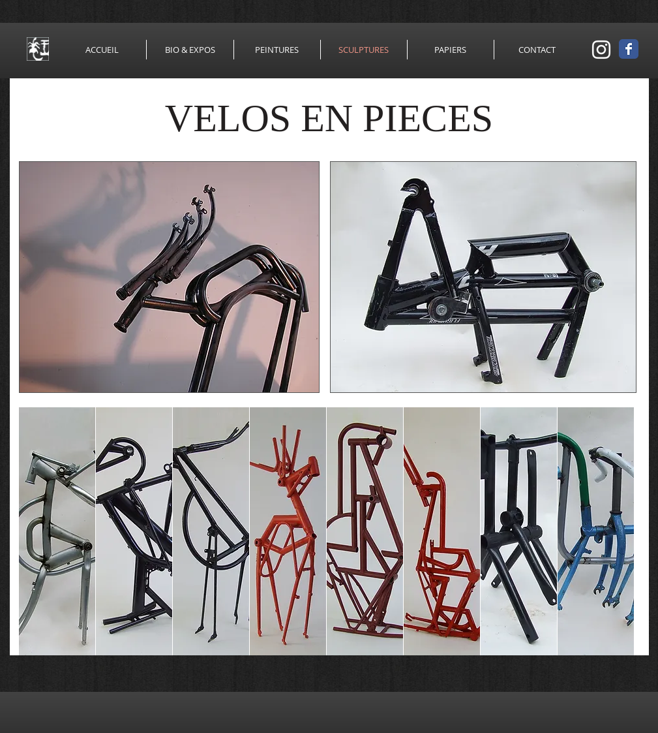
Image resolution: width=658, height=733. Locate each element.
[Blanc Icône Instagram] (601, 49)
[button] (169, 277)
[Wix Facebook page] (628, 49)
